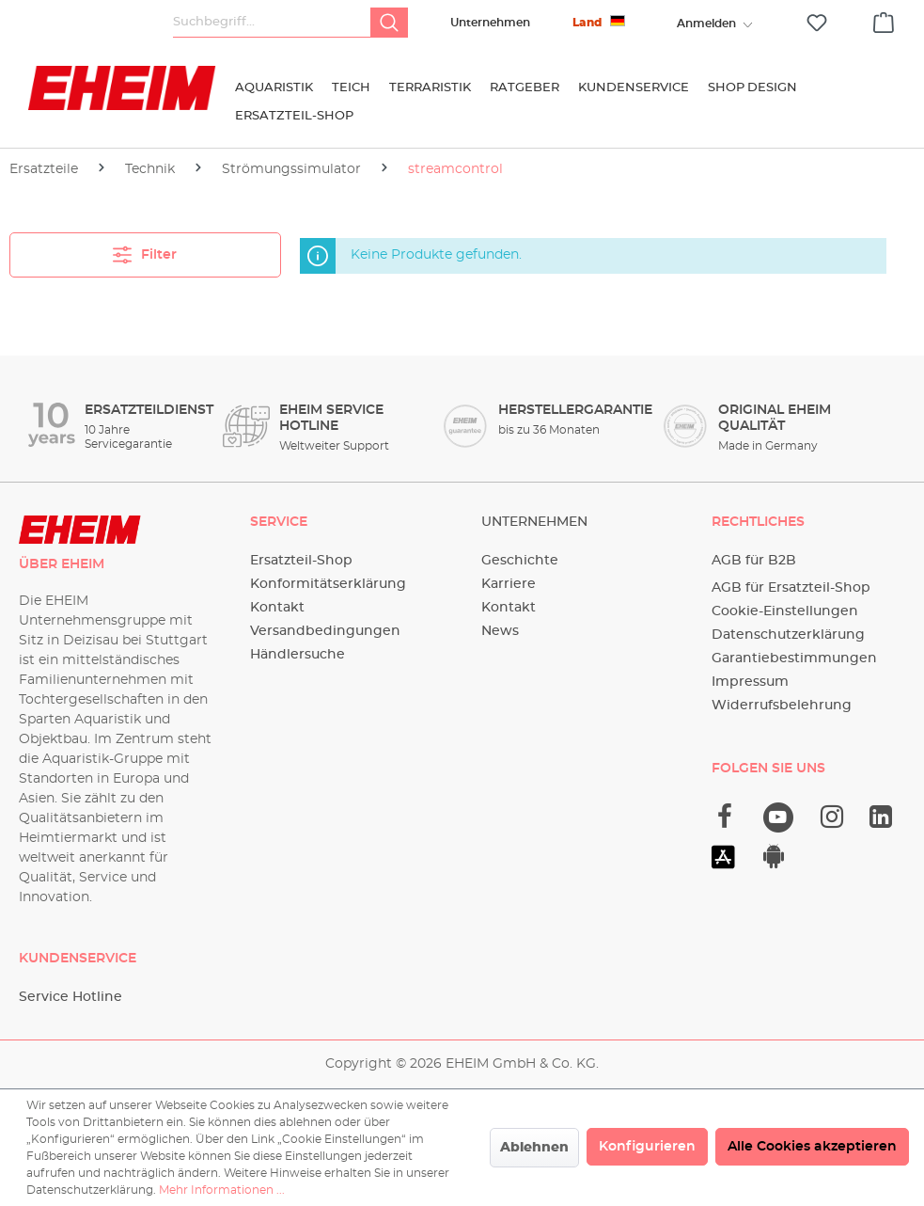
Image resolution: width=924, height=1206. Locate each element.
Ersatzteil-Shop (301, 560)
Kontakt (277, 607)
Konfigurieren (647, 1146)
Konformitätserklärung (328, 584)
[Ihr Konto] (706, 23)
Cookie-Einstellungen (785, 611)
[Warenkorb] (883, 20)
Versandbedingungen (325, 631)
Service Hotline (70, 997)
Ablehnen (534, 1147)
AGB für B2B (754, 560)
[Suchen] (389, 23)
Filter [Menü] (145, 251)
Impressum (750, 682)
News (500, 631)
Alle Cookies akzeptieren (812, 1146)
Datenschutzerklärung (788, 635)
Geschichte (519, 560)
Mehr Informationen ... (222, 1190)
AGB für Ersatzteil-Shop (791, 588)
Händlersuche (297, 654)
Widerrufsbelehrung (782, 705)
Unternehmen (490, 22)
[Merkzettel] (816, 23)
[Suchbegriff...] (272, 23)
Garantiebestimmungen (794, 658)
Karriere (508, 584)
